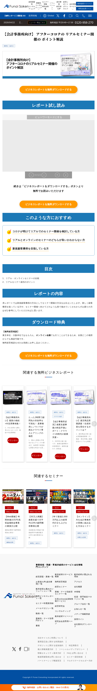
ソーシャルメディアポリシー (72, 655)
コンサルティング (63, 617)
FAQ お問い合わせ (75, 659)
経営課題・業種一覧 (45, 583)
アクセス (78, 587)
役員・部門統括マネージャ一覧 (83, 604)
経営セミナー (61, 592)
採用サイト (79, 625)
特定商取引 (74, 651)
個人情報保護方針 (45, 655)
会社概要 (78, 592)
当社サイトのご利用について (50, 644)
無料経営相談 (61, 587)
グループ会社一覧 (82, 610)
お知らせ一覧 (80, 615)
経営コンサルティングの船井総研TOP (18, 28)
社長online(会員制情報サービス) (64, 606)
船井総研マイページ (64, 622)
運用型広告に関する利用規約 (50, 648)
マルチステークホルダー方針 (80, 667)
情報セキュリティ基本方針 (49, 659)
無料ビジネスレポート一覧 (48, 28)
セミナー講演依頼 (75, 663)
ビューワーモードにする (48, 124)
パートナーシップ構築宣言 (49, 667)
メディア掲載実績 (82, 620)
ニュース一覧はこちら (37, 22)
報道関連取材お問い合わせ (49, 663)
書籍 (38, 632)
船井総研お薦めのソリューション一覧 (45, 596)
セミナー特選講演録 (45, 609)
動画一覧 (40, 619)
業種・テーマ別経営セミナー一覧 (64, 599)
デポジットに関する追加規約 (50, 651)
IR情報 (77, 598)
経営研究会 (60, 612)
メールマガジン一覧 (45, 614)
